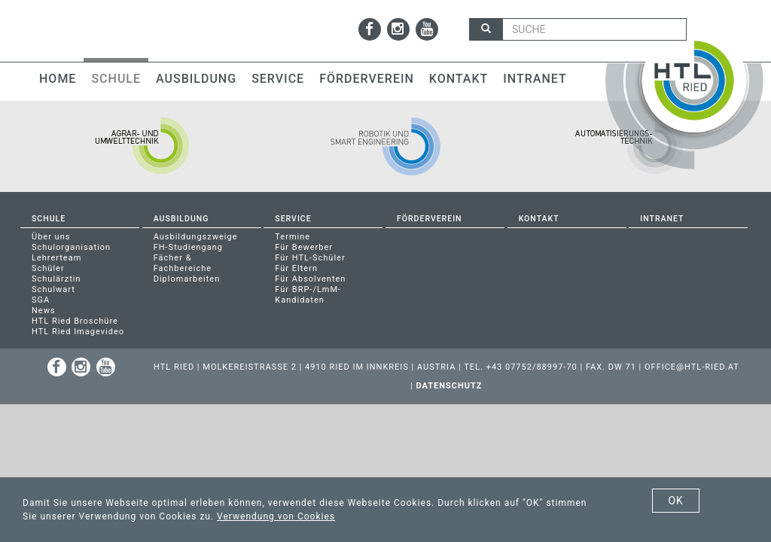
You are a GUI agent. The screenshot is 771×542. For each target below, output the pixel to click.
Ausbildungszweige (196, 237)
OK (675, 501)
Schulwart (53, 289)
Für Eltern (296, 268)
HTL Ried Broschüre (75, 321)
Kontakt (459, 79)
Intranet (534, 79)
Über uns (51, 237)
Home (57, 79)
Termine (292, 237)
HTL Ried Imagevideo (78, 331)
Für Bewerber (304, 247)
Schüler (48, 268)
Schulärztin (56, 279)
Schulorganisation (71, 247)
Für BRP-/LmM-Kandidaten (308, 295)
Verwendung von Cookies (276, 516)
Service (277, 79)
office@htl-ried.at (692, 367)
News (44, 310)
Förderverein (366, 79)
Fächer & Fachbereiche (183, 263)
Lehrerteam (56, 258)
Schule (116, 79)
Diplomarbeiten (187, 279)
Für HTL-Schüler (310, 258)
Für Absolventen (310, 279)
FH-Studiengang (188, 247)
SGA (41, 300)
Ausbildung (196, 79)
